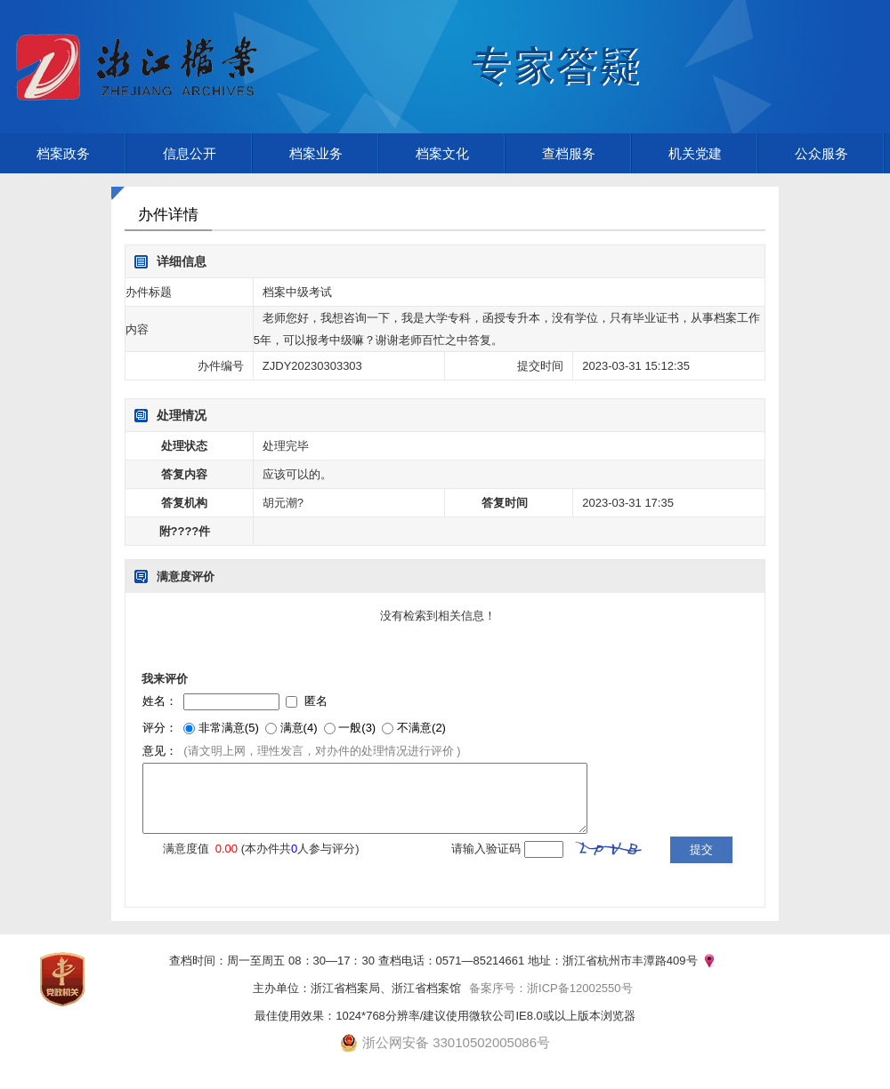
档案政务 (63, 153)
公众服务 (821, 153)
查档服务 (568, 153)
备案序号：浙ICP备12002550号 (551, 988)
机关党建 (695, 153)
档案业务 (316, 153)
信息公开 (189, 153)
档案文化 (442, 153)
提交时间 (540, 365)
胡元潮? (283, 502)
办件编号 (221, 365)
